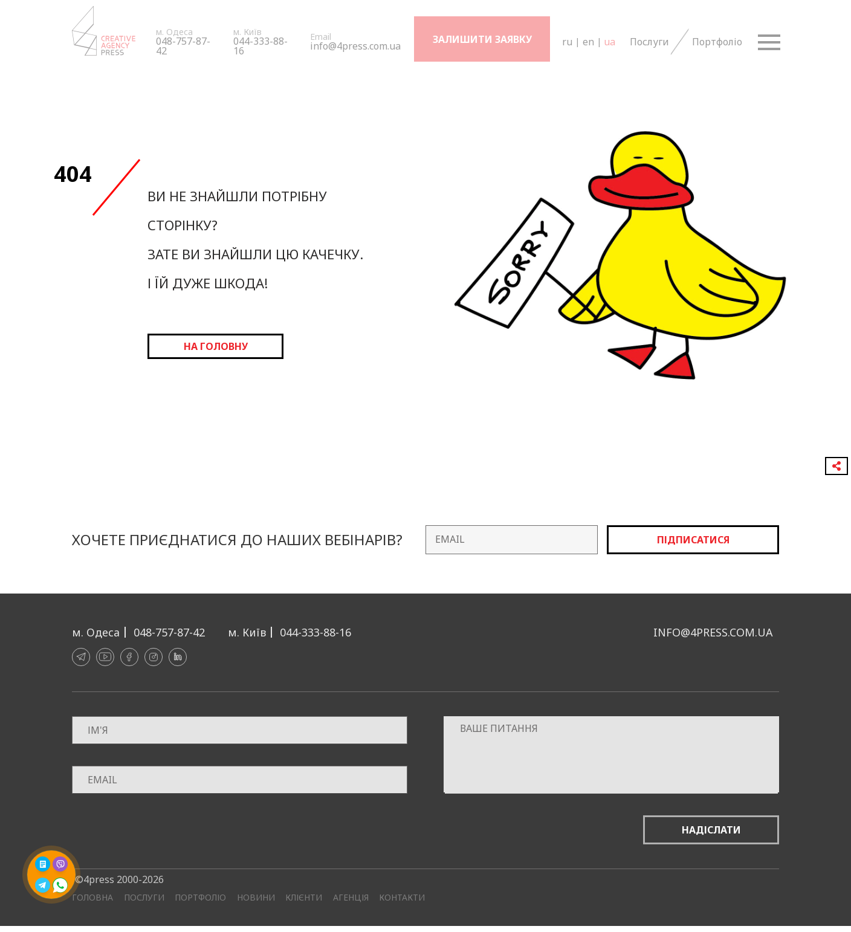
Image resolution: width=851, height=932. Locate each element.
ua (609, 42)
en (588, 42)
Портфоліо (716, 42)
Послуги (648, 42)
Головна (92, 897)
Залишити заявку (482, 39)
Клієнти (303, 897)
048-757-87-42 (183, 46)
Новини (256, 897)
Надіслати (711, 830)
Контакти (402, 897)
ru (567, 42)
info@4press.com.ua (355, 46)
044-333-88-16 (260, 46)
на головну (216, 346)
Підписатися (693, 539)
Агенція (351, 897)
